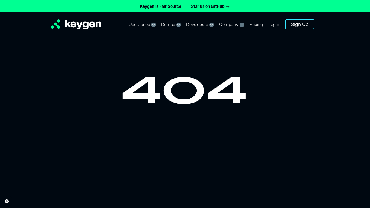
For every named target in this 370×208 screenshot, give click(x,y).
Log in (274, 24)
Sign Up (300, 24)
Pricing (256, 24)
